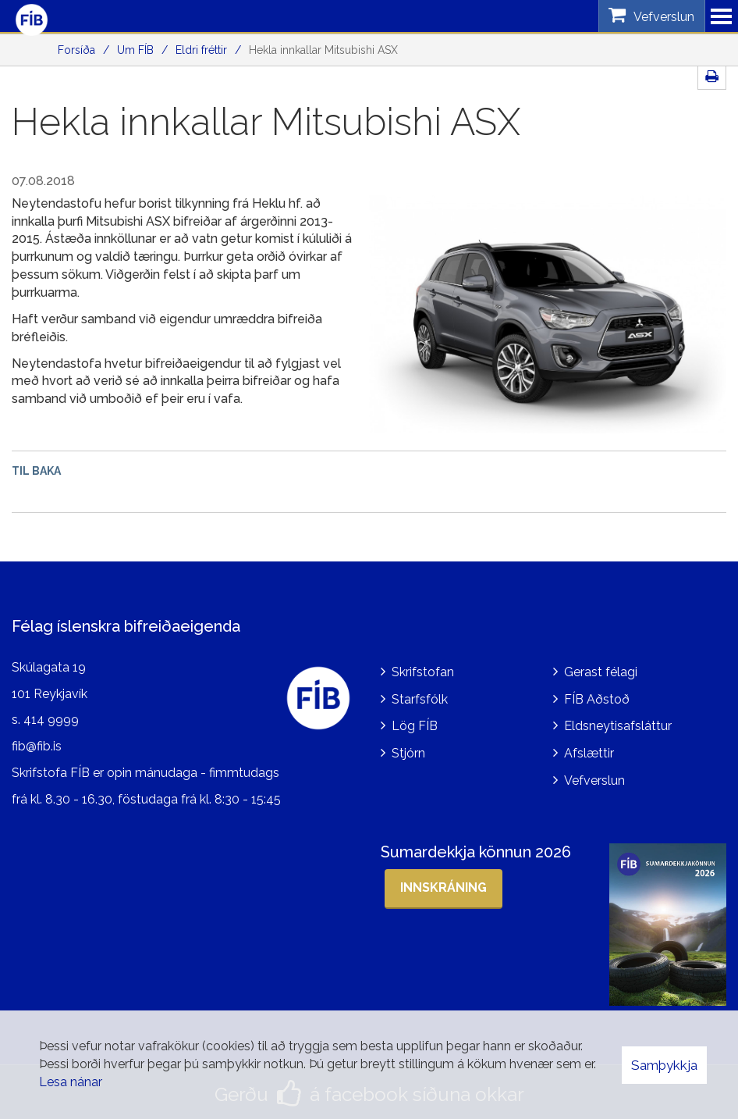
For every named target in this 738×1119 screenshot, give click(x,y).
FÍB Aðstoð (597, 695)
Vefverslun (594, 777)
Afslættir (589, 750)
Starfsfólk (420, 695)
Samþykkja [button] (664, 1065)
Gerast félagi (600, 668)
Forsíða (76, 50)
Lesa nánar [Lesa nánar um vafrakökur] (70, 1081)
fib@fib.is (37, 743)
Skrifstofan (423, 668)
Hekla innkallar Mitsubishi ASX (323, 50)
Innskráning (443, 884)
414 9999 (51, 716)
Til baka (36, 471)
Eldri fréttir (201, 50)
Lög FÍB (415, 722)
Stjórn (408, 750)
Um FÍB (135, 50)
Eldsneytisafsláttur (618, 722)
